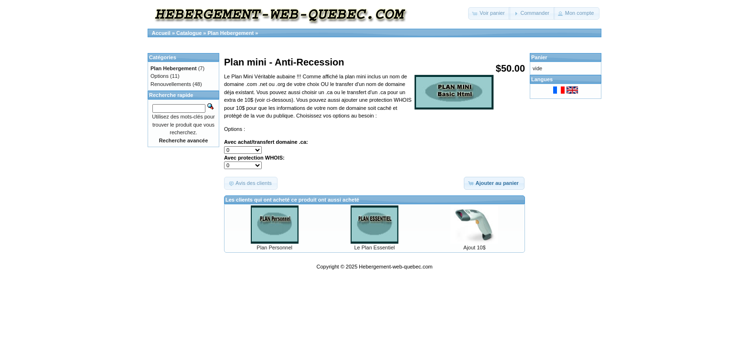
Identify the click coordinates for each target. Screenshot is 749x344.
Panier (539, 57)
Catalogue (189, 33)
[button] (489, 13)
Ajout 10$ (474, 247)
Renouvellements (170, 84)
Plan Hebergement (231, 33)
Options (159, 76)
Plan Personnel (274, 247)
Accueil (161, 33)
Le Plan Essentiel (374, 247)
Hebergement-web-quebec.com (395, 266)
